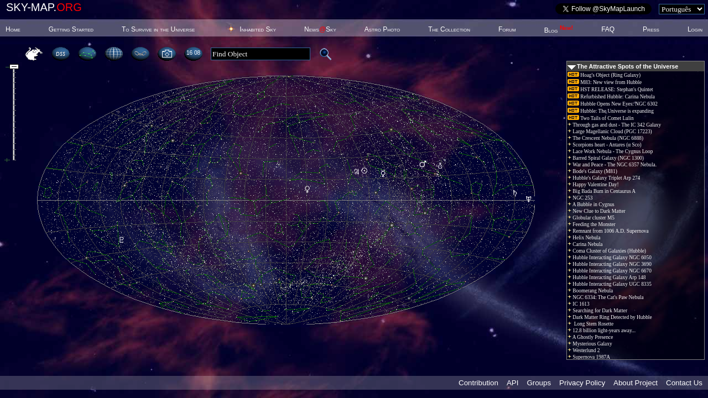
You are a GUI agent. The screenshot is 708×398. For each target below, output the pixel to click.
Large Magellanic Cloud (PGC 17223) (610, 131)
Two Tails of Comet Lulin (601, 118)
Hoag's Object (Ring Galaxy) (604, 75)
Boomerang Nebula (590, 291)
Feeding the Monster (592, 224)
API (512, 383)
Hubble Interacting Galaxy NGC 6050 (610, 257)
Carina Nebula (585, 244)
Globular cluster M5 (591, 218)
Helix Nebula (584, 237)
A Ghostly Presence (590, 337)
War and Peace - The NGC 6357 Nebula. (612, 164)
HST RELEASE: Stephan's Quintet (610, 89)
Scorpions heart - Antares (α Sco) (605, 145)
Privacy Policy (582, 383)
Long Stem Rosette (590, 324)
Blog (559, 30)
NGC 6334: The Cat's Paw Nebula (606, 297)
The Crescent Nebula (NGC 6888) (605, 138)
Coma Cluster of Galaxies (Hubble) (607, 251)
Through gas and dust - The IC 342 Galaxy (614, 125)
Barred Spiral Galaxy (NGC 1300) (606, 158)
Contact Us (684, 383)
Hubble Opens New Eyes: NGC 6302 (613, 104)
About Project (635, 383)
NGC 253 (580, 198)
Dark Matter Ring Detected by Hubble (610, 317)
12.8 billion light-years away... (602, 330)
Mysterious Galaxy (590, 344)
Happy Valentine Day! (593, 184)
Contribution (478, 383)
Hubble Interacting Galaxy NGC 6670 (610, 271)
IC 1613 (579, 304)
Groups (539, 383)
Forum (507, 29)
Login (695, 29)
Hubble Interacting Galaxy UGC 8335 (610, 284)
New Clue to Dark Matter (597, 211)
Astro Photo (382, 29)
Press (651, 29)
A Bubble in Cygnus (591, 204)
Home (13, 29)
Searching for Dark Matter (597, 310)
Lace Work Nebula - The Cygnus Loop (610, 151)
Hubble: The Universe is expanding (611, 111)
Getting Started (71, 29)
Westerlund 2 (584, 350)
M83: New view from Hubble (605, 82)
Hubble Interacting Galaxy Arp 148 (606, 277)
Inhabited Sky (258, 29)
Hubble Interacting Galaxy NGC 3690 (610, 264)
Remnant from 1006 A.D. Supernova (608, 231)
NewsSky (320, 29)
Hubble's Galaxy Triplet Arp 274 (604, 178)
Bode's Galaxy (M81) (592, 171)
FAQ (608, 29)
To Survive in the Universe (158, 29)
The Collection (449, 29)
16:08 (193, 53)
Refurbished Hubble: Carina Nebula (611, 97)
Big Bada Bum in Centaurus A (602, 191)
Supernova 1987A (589, 357)
